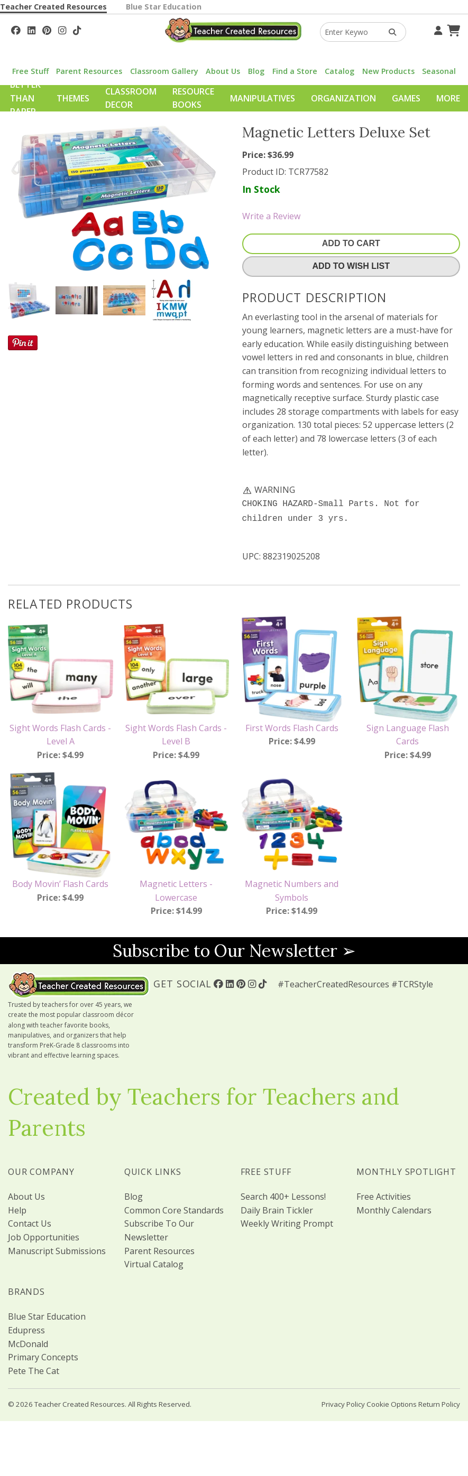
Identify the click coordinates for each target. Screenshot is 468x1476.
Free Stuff (30, 71)
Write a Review (271, 216)
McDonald (28, 1342)
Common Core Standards (174, 1208)
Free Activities (383, 1194)
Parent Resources (89, 71)
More (448, 98)
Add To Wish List (351, 265)
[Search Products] (389, 32)
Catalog (339, 71)
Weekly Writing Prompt (287, 1221)
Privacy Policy (343, 1402)
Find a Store (294, 71)
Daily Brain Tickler (277, 1208)
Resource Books (193, 98)
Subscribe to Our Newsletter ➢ (234, 948)
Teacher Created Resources (53, 7)
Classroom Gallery (164, 71)
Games (406, 98)
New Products (388, 71)
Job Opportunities (43, 1235)
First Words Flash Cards (291, 726)
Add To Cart (351, 243)
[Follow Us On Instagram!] (62, 29)
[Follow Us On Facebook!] (16, 29)
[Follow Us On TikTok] (77, 29)
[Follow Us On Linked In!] (31, 29)
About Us (223, 71)
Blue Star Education (163, 7)
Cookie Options (391, 1402)
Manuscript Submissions (57, 1249)
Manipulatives (262, 98)
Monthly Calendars (394, 1208)
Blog (256, 71)
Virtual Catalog (153, 1262)
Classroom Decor (131, 98)
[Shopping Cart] (452, 29)
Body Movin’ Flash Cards (60, 882)
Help (17, 1208)
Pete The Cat (33, 1369)
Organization (343, 98)
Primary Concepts (43, 1355)
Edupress (26, 1328)
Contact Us (29, 1221)
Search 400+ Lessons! (283, 1194)
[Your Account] (437, 29)
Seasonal (439, 71)
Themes (73, 98)
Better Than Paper (25, 98)
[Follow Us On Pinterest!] (46, 29)
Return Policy (439, 1402)
